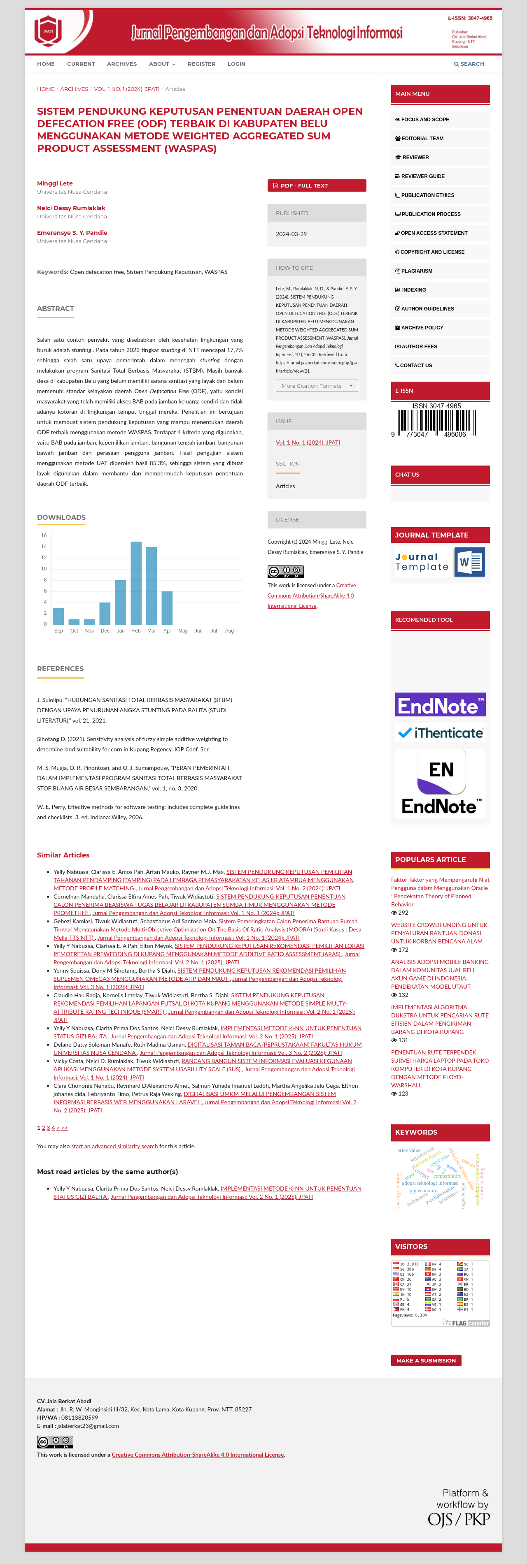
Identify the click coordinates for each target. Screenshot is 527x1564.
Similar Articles (63, 855)
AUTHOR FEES (416, 347)
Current (81, 63)
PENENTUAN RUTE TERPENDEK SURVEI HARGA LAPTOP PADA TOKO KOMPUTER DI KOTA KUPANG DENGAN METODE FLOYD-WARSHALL (440, 1069)
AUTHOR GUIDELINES (424, 309)
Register (202, 63)
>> (64, 1127)
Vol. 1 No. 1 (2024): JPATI (127, 89)
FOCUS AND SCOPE (422, 120)
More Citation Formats (312, 385)
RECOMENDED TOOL (424, 619)
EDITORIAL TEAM (419, 138)
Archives (122, 63)
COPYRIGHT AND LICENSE (430, 252)
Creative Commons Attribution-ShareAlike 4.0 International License (312, 595)
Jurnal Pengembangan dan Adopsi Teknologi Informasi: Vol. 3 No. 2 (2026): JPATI (241, 1052)
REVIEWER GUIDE (420, 176)
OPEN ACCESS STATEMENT (431, 233)
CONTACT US (413, 365)
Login (237, 63)
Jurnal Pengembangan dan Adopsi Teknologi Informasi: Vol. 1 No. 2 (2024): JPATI (239, 888)
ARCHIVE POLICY (419, 328)
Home (46, 63)
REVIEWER (412, 157)
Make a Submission (426, 1360)
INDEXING (410, 290)
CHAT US (407, 474)
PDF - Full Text (303, 185)
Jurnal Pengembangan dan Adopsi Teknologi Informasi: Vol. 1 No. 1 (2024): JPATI (193, 912)
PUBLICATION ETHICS (424, 195)
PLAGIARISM (413, 271)
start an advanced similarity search (114, 1145)
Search (469, 63)
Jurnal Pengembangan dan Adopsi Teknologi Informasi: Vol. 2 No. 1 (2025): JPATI (212, 1036)
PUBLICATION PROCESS (428, 214)
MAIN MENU (412, 93)
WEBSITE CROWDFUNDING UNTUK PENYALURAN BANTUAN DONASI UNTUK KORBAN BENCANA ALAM (439, 933)
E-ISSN (404, 390)
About (160, 63)
